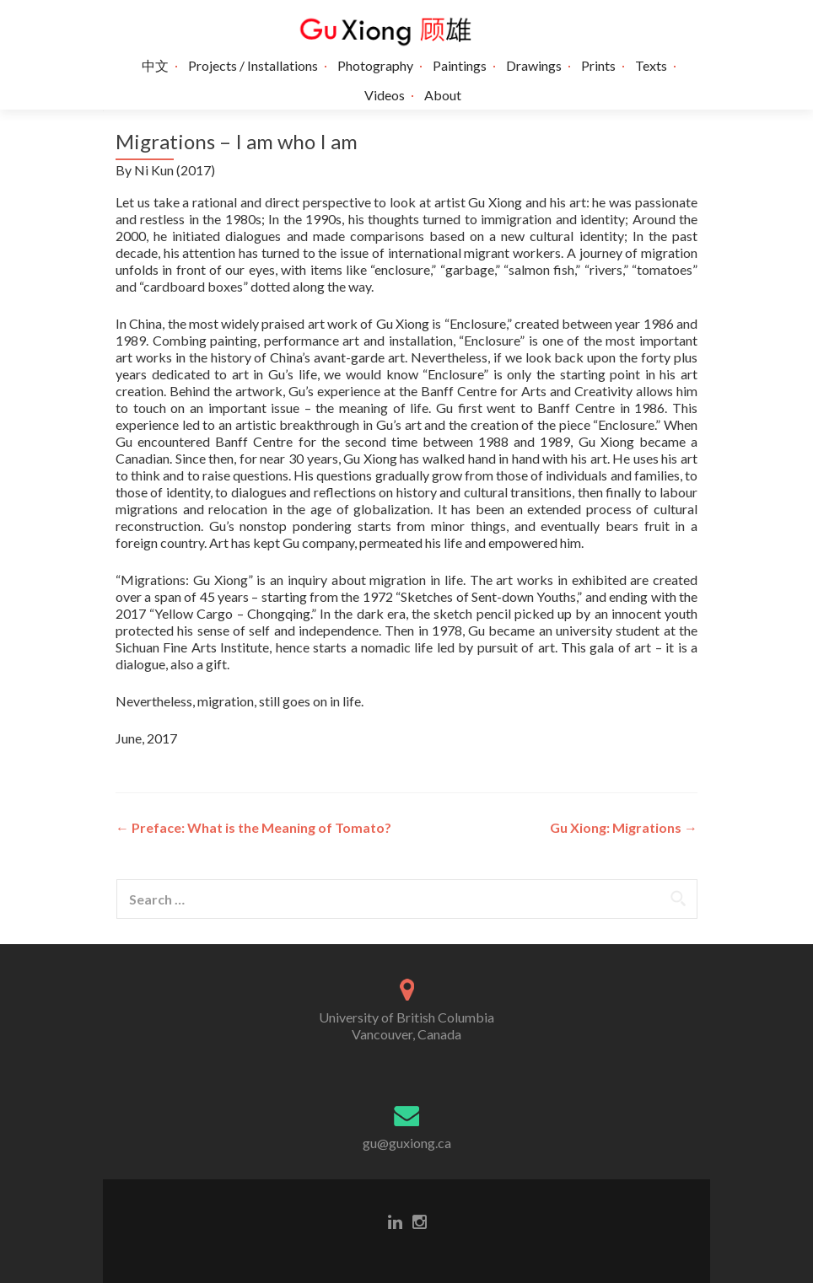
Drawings (534, 65)
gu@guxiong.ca (407, 1143)
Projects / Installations (253, 65)
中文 (155, 65)
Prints (598, 65)
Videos (384, 95)
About (442, 95)
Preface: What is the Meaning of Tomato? (253, 827)
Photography (375, 65)
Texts (651, 65)
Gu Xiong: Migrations (623, 827)
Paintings (460, 65)
